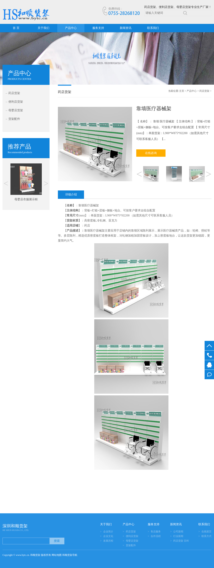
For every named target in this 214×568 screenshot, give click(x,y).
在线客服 (209, 365)
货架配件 (14, 118)
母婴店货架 (15, 110)
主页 (181, 90)
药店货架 (14, 93)
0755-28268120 (209, 355)
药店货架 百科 (181, 540)
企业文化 (108, 536)
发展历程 (108, 540)
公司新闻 (178, 531)
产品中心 (71, 28)
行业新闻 (178, 536)
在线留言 (209, 374)
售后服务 (156, 531)
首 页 (16, 28)
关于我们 (43, 28)
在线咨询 (151, 153)
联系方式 (206, 536)
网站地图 (57, 555)
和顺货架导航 (69, 555)
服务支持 (98, 28)
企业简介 (108, 531)
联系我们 (153, 28)
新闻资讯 (125, 28)
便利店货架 (15, 101)
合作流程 (156, 536)
